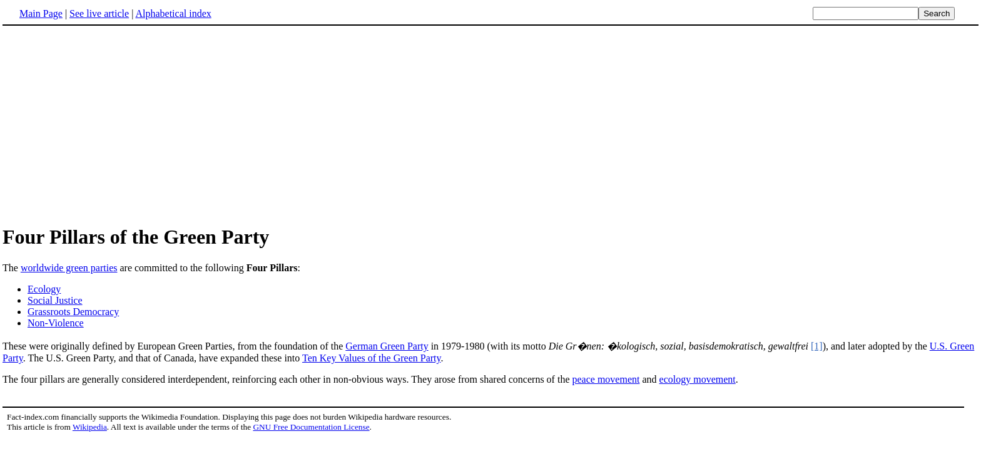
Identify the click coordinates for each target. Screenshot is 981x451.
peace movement (605, 379)
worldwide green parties (69, 267)
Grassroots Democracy (73, 311)
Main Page (41, 13)
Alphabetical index (173, 13)
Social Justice (55, 300)
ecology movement (697, 379)
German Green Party (386, 346)
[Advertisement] (108, 124)
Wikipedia (90, 427)
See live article (99, 13)
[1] (817, 346)
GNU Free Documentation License (311, 427)
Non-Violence (56, 323)
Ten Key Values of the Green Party (371, 358)
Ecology (44, 289)
